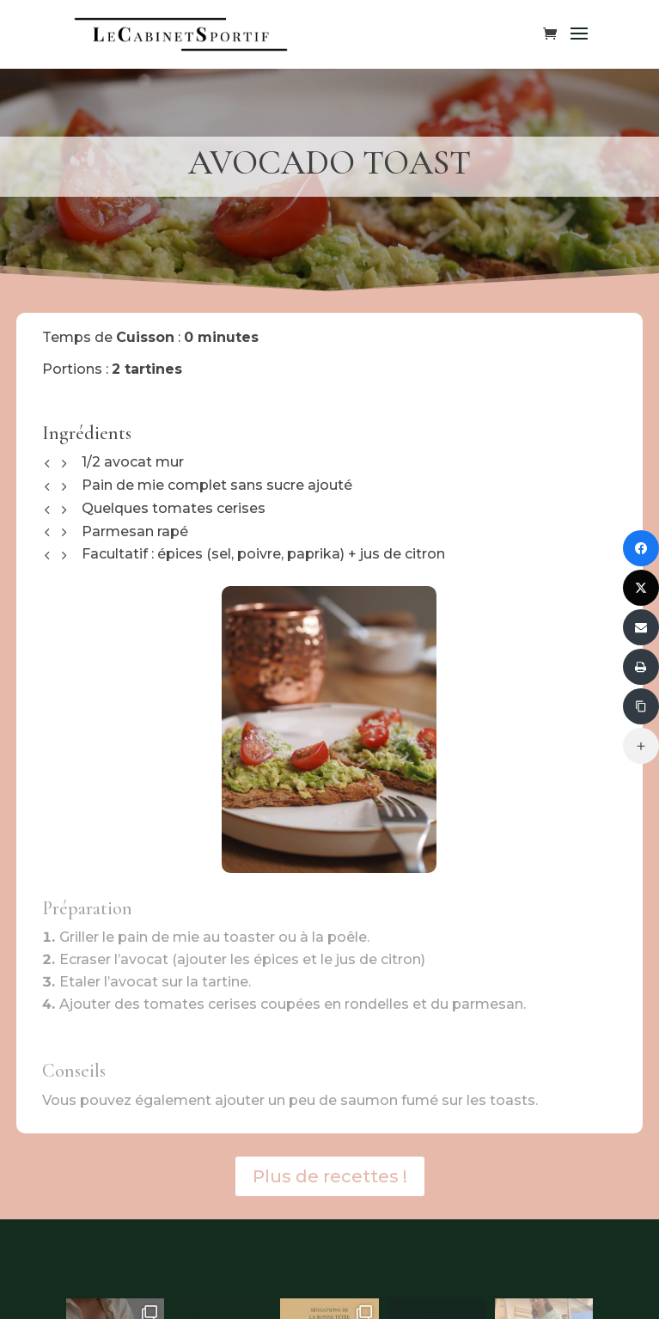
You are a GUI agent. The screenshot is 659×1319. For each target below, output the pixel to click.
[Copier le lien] (641, 706)
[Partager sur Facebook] (641, 548)
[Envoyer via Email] (641, 627)
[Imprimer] (641, 667)
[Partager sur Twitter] (641, 588)
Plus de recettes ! (330, 1176)
